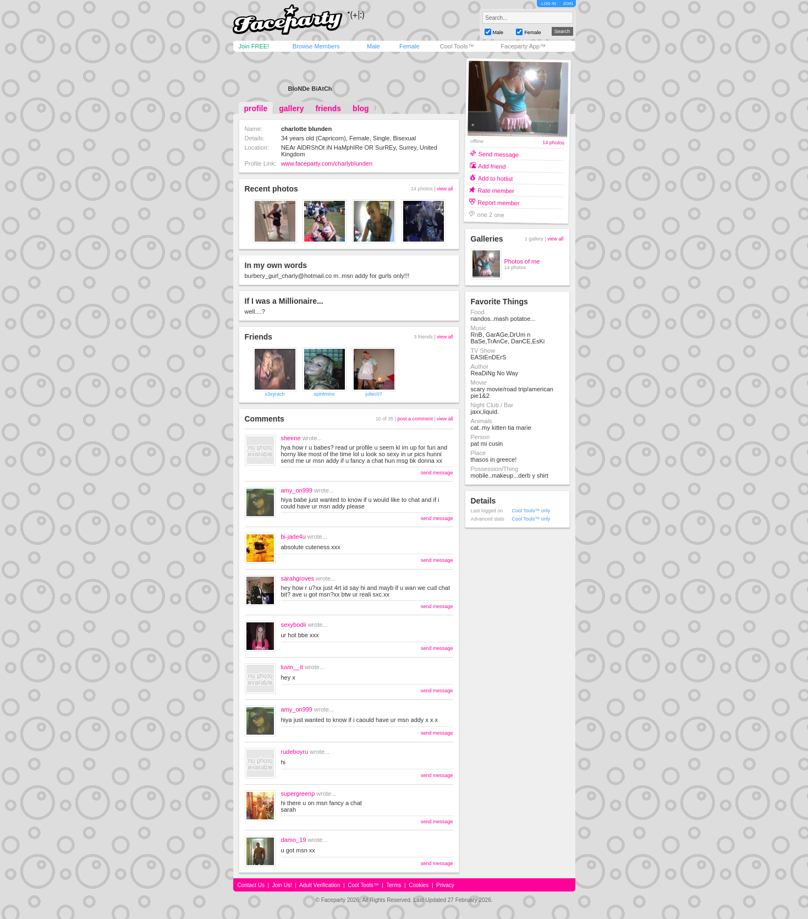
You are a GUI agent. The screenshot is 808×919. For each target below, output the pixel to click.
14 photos (553, 143)
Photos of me (522, 261)
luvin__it (292, 667)
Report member (498, 202)
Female (409, 46)
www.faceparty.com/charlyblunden (326, 163)
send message (437, 472)
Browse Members (316, 46)
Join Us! (282, 885)
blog (361, 108)
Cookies (418, 885)
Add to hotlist (495, 178)
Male (373, 46)
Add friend (491, 165)
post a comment (415, 419)
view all (445, 189)
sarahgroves (298, 578)
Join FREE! (254, 46)
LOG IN (548, 3)
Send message (498, 153)
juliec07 (373, 394)
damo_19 (293, 839)
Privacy (445, 885)
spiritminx (324, 394)
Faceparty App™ (523, 46)
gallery (291, 108)
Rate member (495, 190)
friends (328, 108)
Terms (393, 885)
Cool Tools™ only (531, 510)
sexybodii (293, 624)
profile (256, 108)
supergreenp (298, 793)
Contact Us (251, 885)
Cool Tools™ (457, 46)
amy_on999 (297, 490)
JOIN (568, 3)
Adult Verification (319, 885)
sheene (291, 438)
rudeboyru (295, 751)
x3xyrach (274, 394)
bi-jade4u (293, 536)
